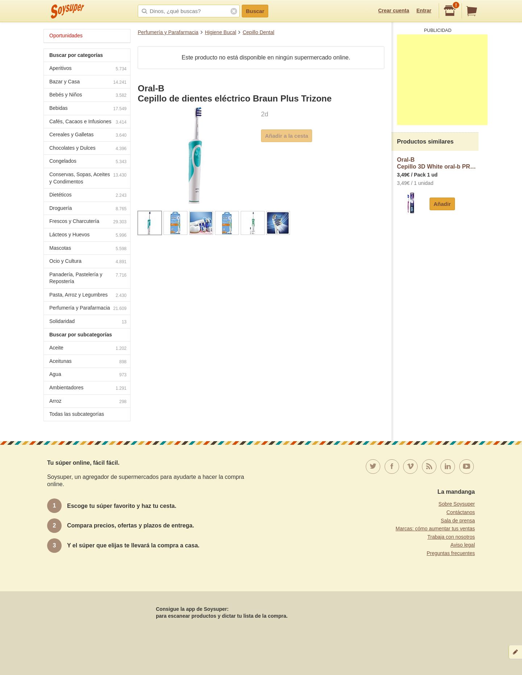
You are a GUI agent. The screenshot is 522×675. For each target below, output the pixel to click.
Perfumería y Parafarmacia (168, 32)
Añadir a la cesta (286, 136)
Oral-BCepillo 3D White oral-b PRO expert (437, 163)
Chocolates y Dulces (88, 149)
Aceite (88, 348)
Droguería (88, 209)
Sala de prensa (458, 520)
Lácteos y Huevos (88, 235)
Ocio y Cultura (88, 262)
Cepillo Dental (258, 32)
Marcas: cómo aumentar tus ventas (435, 528)
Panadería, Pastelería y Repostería (88, 278)
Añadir (442, 204)
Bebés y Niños (88, 95)
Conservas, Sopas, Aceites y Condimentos (88, 178)
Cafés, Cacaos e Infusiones (88, 122)
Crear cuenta (393, 10)
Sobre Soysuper (457, 504)
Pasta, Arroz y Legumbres (88, 295)
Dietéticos (88, 195)
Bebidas (88, 109)
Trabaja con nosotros (451, 537)
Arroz (88, 402)
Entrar (424, 10)
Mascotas (88, 249)
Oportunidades (66, 35)
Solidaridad (88, 322)
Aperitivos (88, 69)
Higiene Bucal (220, 32)
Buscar (255, 11)
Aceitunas (88, 362)
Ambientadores (88, 388)
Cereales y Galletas (88, 135)
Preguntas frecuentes (451, 553)
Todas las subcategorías (76, 414)
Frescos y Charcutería (88, 222)
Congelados (88, 162)
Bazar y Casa (88, 82)
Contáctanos (460, 512)
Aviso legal (463, 545)
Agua (88, 375)
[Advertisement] (442, 79)
